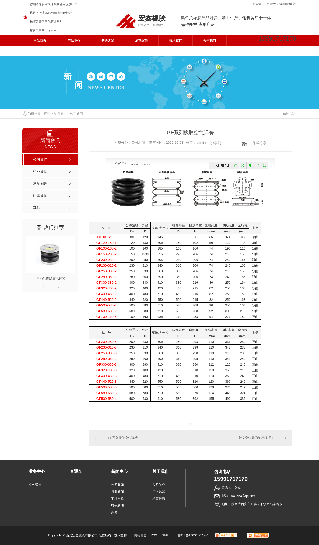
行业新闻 (117, 491)
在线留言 (256, 4)
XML (165, 535)
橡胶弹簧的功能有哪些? (45, 21)
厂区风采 (158, 491)
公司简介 (158, 484)
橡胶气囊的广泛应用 (43, 30)
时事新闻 (117, 505)
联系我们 (243, 50)
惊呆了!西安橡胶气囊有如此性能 (51, 13)
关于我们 (209, 40)
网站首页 (39, 40)
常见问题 (117, 498)
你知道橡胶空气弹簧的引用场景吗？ (53, 4)
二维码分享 (257, 143)
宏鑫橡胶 (152, 18)
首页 (47, 113)
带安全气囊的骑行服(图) (256, 438)
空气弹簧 (35, 484)
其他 (114, 512)
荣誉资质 (158, 498)
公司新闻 (76, 113)
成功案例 (141, 40)
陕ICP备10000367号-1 (193, 535)
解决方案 (107, 40)
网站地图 (140, 535)
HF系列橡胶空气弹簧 (50, 278)
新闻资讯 (60, 113)
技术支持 (175, 40)
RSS (154, 535)
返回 (289, 113)
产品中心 (73, 40)
